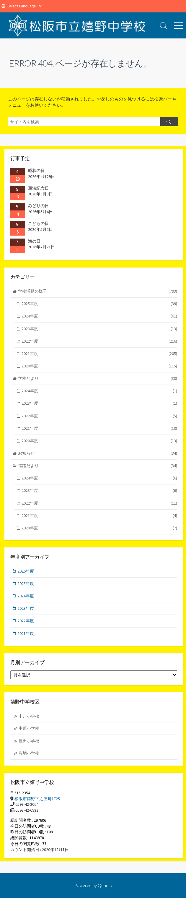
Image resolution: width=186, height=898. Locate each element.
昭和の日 (36, 170)
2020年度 (99, 366)
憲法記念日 (38, 188)
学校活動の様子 (97, 291)
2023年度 (99, 329)
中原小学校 (29, 728)
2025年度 (99, 304)
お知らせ (97, 453)
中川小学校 (29, 716)
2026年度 (25, 571)
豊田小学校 (29, 740)
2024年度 (99, 316)
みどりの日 (38, 205)
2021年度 (99, 354)
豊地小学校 (29, 753)
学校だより (97, 378)
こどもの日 (38, 223)
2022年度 (99, 341)
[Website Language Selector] (24, 6)
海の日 (34, 241)
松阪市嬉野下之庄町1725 (37, 798)
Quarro (105, 885)
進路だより (97, 466)
